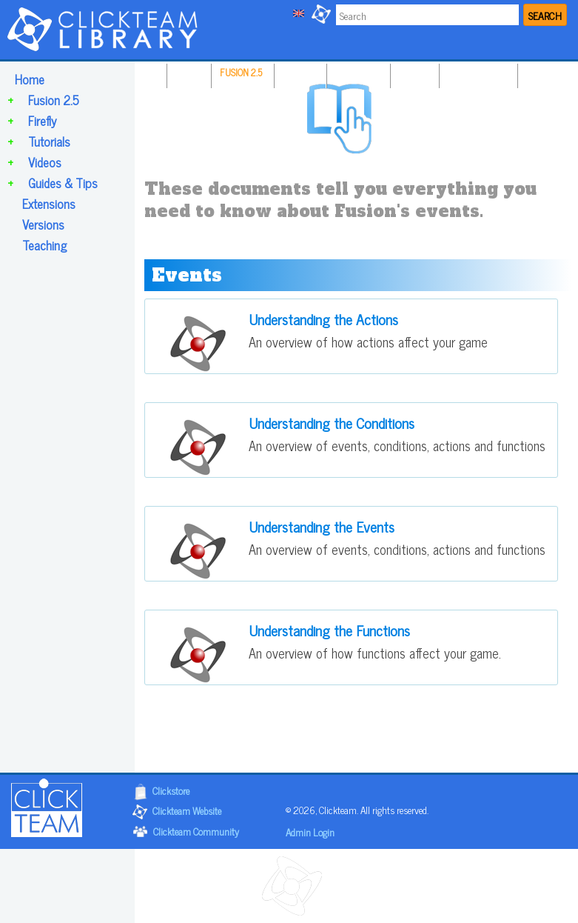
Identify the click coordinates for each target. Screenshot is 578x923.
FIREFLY (299, 72)
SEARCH (545, 15)
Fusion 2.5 (53, 100)
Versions (43, 224)
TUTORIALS (356, 72)
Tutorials (49, 141)
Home (29, 79)
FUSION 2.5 (241, 72)
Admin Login (310, 832)
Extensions (48, 203)
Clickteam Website (186, 810)
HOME (187, 72)
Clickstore (170, 790)
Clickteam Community (196, 830)
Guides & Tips (63, 183)
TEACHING (546, 72)
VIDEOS (413, 72)
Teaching (44, 245)
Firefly (42, 120)
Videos (44, 162)
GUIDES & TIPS (476, 72)
